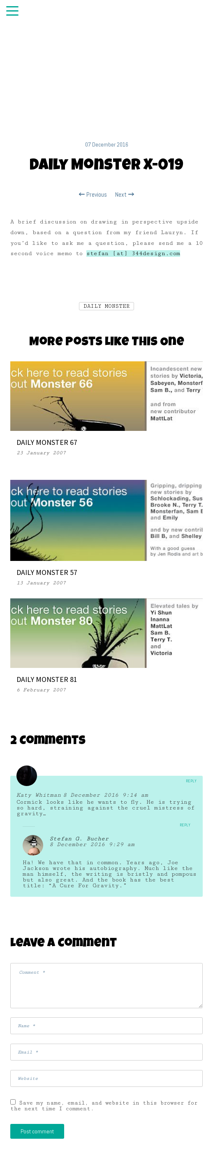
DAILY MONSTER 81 (46, 679)
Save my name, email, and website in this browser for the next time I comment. (103, 1106)
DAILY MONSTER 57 (46, 572)
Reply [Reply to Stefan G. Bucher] (185, 825)
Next (124, 194)
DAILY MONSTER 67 (46, 442)
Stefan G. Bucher (79, 838)
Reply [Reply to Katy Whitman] (191, 781)
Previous (93, 194)
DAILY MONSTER (106, 306)
